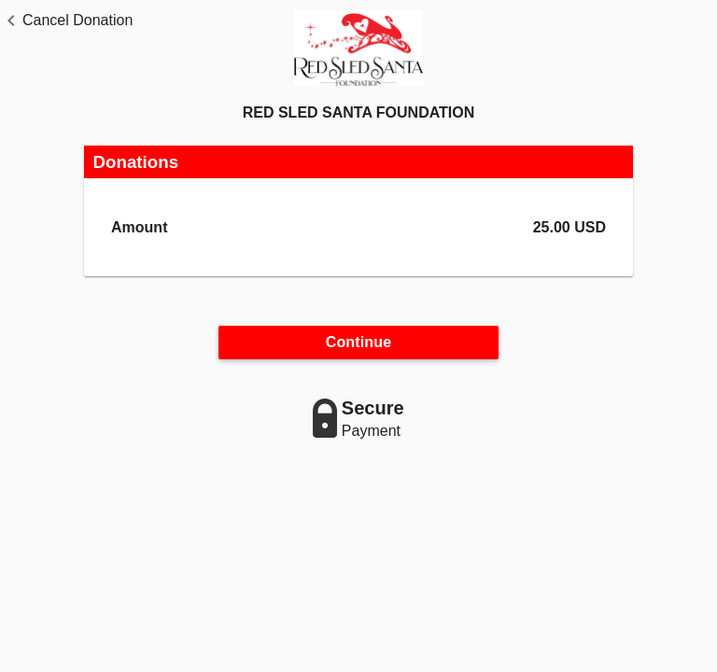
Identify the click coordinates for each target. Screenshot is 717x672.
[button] (66, 20)
